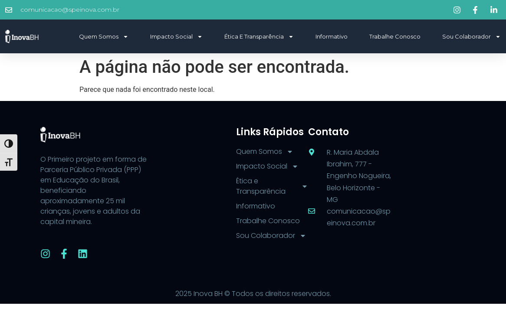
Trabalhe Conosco (395, 36)
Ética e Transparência (259, 36)
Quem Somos (103, 36)
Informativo (331, 36)
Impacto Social (176, 36)
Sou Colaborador (471, 36)
